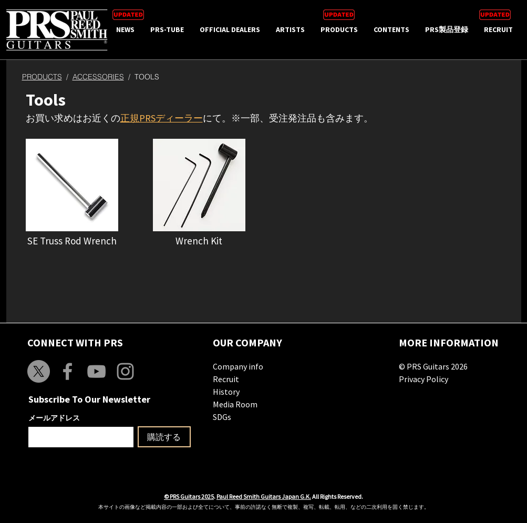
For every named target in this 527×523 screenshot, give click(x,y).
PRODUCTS (42, 76)
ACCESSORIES (98, 76)
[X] (38, 371)
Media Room (235, 404)
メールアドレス (54, 418)
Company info (238, 366)
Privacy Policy (423, 379)
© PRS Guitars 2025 (189, 496)
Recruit (226, 379)
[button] (72, 185)
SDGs (222, 417)
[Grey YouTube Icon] (96, 371)
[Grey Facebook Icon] (67, 371)
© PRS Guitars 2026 (433, 366)
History (226, 391)
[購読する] (164, 436)
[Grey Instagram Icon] (125, 371)
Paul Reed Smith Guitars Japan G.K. (263, 496)
